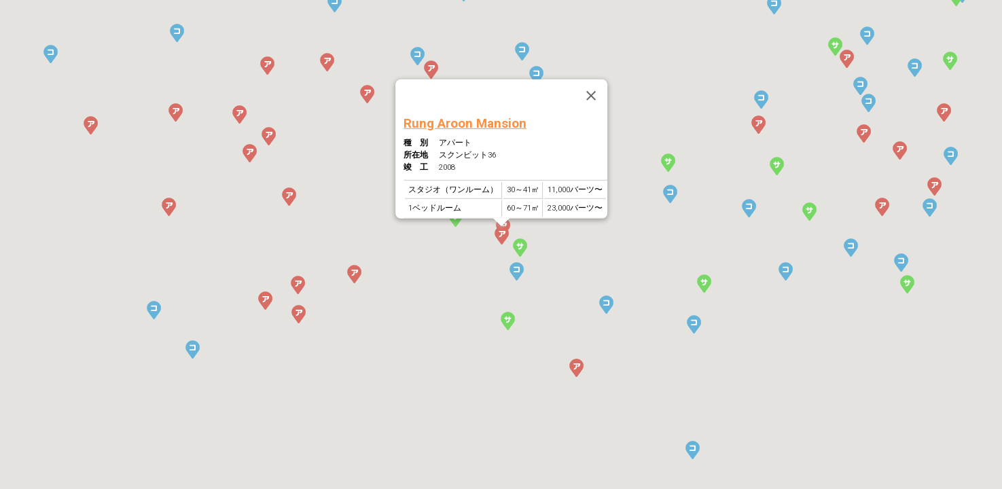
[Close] (590, 95)
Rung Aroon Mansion (465, 122)
